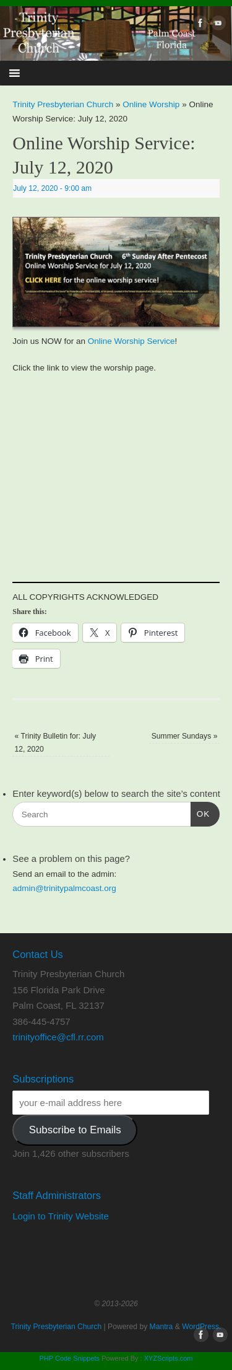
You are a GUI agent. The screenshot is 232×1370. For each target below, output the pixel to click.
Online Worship (150, 104)
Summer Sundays (185, 736)
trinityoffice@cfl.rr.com (57, 1037)
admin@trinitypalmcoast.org (64, 888)
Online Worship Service (131, 341)
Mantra (161, 1326)
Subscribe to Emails (75, 1130)
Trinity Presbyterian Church (62, 104)
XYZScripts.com (168, 1358)
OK (200, 813)
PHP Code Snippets (69, 1358)
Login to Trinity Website (60, 1216)
